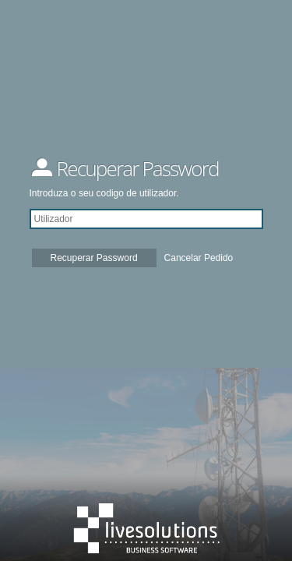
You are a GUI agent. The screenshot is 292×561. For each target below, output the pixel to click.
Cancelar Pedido (199, 257)
